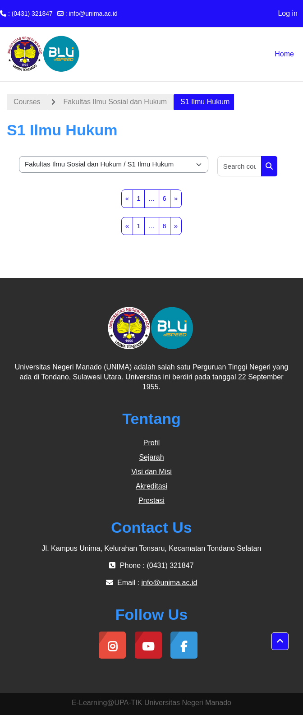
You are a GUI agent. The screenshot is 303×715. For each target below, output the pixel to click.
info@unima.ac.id (93, 13)
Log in (288, 13)
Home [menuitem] (284, 54)
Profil (151, 443)
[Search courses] (239, 166)
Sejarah (151, 457)
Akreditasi (151, 486)
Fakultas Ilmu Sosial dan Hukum (115, 102)
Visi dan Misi (151, 471)
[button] (280, 641)
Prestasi (151, 500)
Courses (27, 102)
